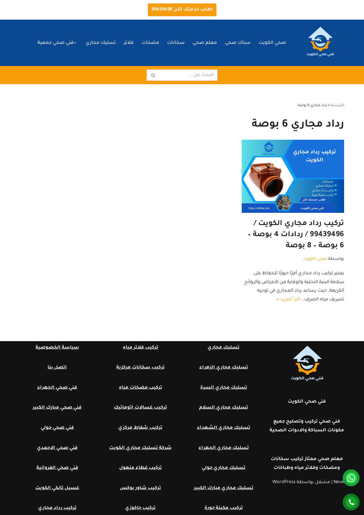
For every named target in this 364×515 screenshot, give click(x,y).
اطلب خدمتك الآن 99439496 (182, 9)
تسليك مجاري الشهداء (223, 427)
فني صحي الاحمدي (57, 448)
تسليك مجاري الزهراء (223, 367)
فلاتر (128, 43)
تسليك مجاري (101, 43)
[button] (75, 43)
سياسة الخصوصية (57, 347)
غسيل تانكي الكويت (57, 488)
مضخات (150, 43)
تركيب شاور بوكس (140, 488)
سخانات (176, 43)
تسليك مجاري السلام (223, 407)
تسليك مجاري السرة (223, 387)
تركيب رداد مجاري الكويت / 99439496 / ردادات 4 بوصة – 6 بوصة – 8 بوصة (296, 235)
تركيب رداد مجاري (57, 508)
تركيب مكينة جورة (223, 508)
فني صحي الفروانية (57, 468)
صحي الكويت (272, 43)
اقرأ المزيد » (288, 299)
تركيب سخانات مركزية (140, 367)
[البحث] (188, 75)
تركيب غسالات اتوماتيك (140, 407)
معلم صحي (205, 43)
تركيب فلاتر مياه (140, 347)
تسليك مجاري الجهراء (223, 448)
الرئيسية (337, 106)
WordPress (283, 482)
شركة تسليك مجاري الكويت (140, 448)
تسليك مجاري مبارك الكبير (223, 488)
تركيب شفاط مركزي (140, 427)
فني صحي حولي (57, 427)
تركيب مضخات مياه (140, 387)
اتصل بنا (57, 367)
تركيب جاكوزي (140, 508)
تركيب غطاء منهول (140, 468)
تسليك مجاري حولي (223, 468)
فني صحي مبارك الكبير (57, 407)
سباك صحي (238, 43)
